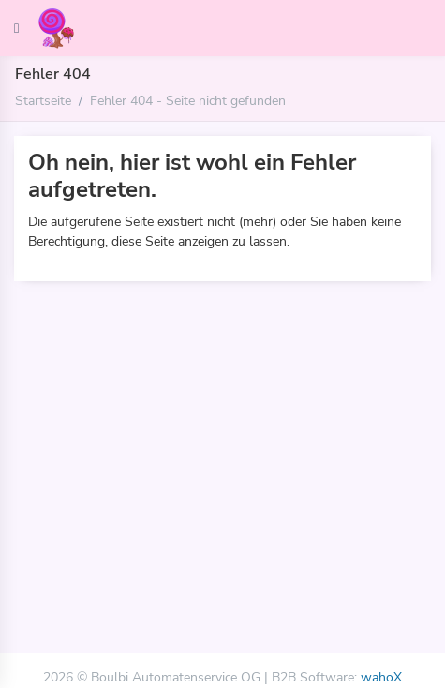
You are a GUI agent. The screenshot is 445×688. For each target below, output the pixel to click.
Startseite (43, 100)
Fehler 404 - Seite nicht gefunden (188, 100)
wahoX (381, 676)
